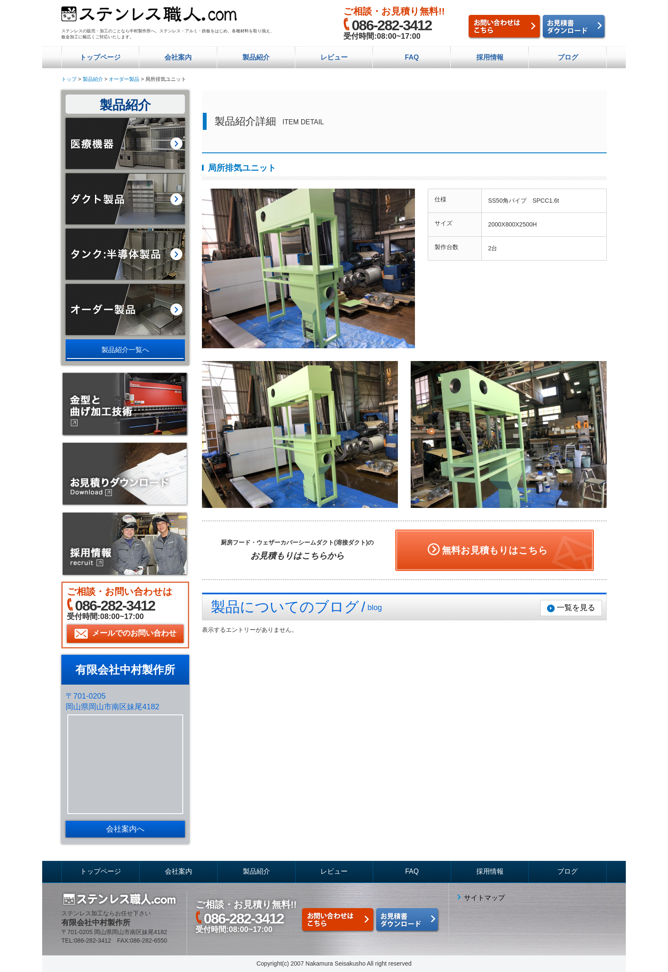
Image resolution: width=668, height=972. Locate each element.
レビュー (334, 57)
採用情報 (490, 57)
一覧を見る (576, 607)
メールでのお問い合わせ (134, 633)
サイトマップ (484, 897)
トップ (69, 79)
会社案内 (178, 57)
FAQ (412, 57)
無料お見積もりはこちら (495, 550)
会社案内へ (125, 829)
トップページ (100, 57)
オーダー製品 (124, 79)
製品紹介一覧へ (125, 349)
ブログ (568, 57)
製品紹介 (256, 57)
